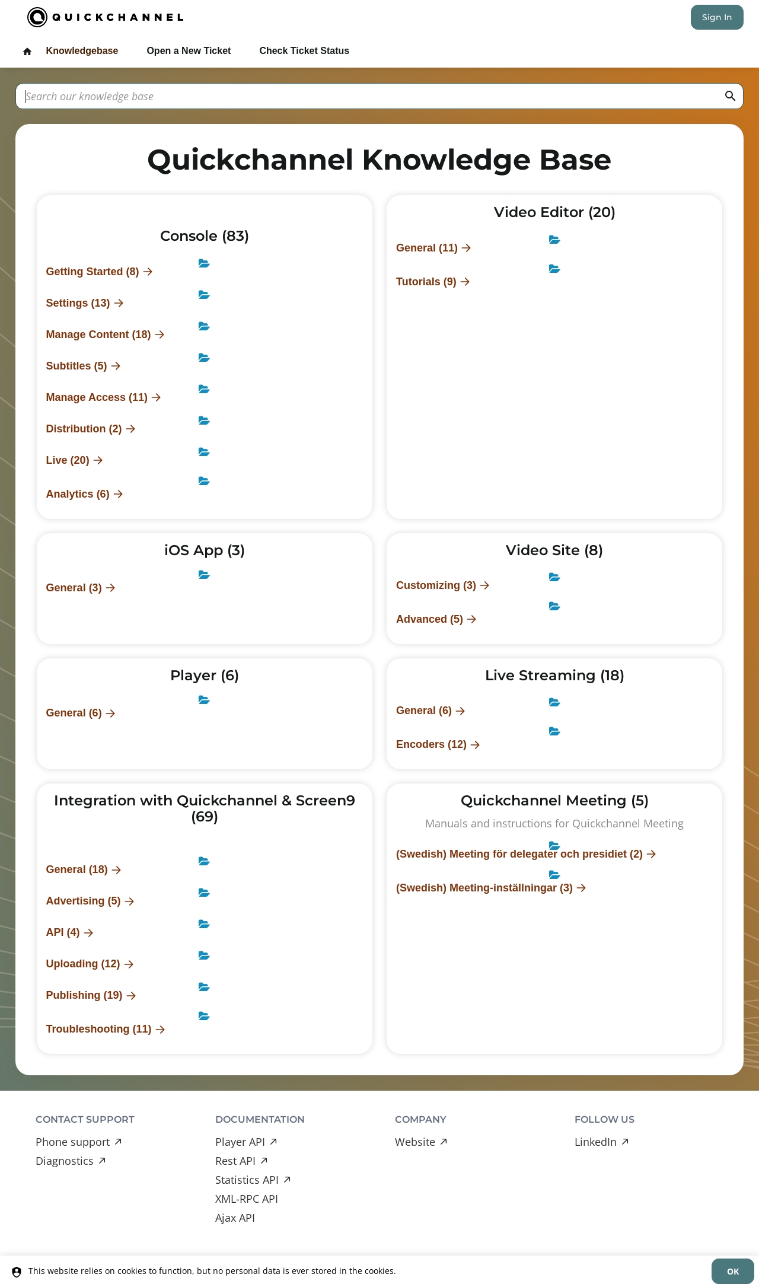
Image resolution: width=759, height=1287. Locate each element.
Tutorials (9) (426, 282)
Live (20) (68, 460)
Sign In (717, 17)
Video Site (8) (554, 550)
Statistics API (247, 1180)
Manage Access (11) (97, 397)
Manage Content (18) (98, 334)
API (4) (63, 932)
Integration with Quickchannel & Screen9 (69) (204, 808)
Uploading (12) (83, 964)
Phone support (73, 1142)
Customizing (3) (436, 585)
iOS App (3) (204, 550)
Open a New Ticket (188, 51)
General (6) (74, 713)
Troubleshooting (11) (99, 1029)
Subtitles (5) (76, 366)
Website (415, 1142)
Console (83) (204, 235)
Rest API (235, 1161)
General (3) (74, 588)
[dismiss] (733, 1271)
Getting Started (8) (92, 272)
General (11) (427, 248)
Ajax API (235, 1217)
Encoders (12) (431, 744)
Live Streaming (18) (554, 675)
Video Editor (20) (555, 212)
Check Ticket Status (304, 51)
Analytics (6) (78, 494)
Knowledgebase (82, 51)
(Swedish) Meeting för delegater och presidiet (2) (519, 854)
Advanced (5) (429, 619)
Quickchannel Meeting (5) (555, 800)
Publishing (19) (84, 995)
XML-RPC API (246, 1199)
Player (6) (204, 675)
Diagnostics (65, 1161)
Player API (240, 1142)
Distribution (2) (84, 429)
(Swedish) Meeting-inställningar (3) (484, 888)
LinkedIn (596, 1142)
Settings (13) (78, 303)
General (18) (77, 869)
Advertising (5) (83, 901)
